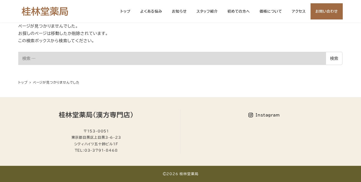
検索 (334, 58)
